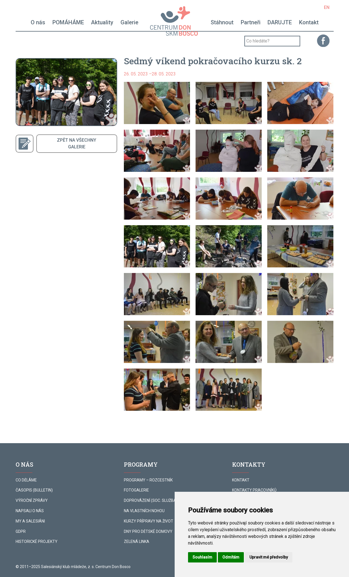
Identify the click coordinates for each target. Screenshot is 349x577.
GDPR (21, 531)
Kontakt (309, 22)
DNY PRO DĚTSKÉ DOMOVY (148, 531)
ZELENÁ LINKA (136, 541)
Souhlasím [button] (202, 557)
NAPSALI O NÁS (30, 511)
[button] (157, 103)
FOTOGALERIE (136, 490)
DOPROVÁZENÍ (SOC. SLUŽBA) (151, 500)
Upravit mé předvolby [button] (268, 557)
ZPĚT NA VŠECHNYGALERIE (76, 143)
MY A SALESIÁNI (30, 521)
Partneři (251, 22)
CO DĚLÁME (26, 480)
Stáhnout (222, 22)
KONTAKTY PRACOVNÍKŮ (254, 490)
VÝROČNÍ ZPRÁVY (32, 500)
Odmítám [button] (230, 557)
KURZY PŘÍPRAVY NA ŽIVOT (148, 521)
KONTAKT (240, 480)
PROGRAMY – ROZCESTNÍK (148, 480)
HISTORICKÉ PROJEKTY (36, 541)
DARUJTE (280, 22)
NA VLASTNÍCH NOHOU (144, 511)
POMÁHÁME (68, 22)
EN (326, 7)
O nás (38, 22)
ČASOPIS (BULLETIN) (34, 490)
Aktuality (102, 22)
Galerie (129, 22)
